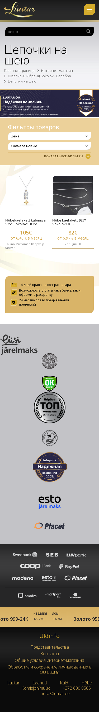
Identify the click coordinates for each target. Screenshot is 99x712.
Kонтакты (49, 653)
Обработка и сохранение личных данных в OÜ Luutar (50, 669)
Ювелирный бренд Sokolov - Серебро (39, 75)
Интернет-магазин (57, 70)
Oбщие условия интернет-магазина (49, 660)
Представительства (49, 647)
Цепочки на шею (22, 81)
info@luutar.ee (56, 693)
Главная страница (19, 70)
